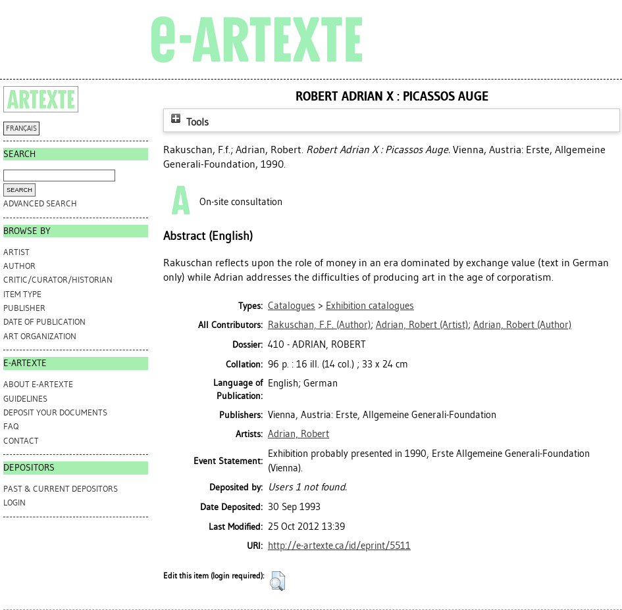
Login (14, 502)
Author (19, 266)
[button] (277, 581)
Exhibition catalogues (370, 306)
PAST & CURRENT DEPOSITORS (60, 489)
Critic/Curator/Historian (58, 280)
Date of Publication (44, 322)
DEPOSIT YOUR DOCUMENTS (55, 412)
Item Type (22, 294)
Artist (16, 252)
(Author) (319, 325)
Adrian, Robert (298, 434)
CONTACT (21, 441)
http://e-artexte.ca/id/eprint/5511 (339, 545)
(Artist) (422, 325)
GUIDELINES (25, 399)
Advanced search (40, 203)
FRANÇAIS (21, 128)
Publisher (24, 308)
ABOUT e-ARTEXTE (38, 384)
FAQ (10, 426)
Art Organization (39, 336)
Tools (188, 122)
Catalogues (291, 306)
